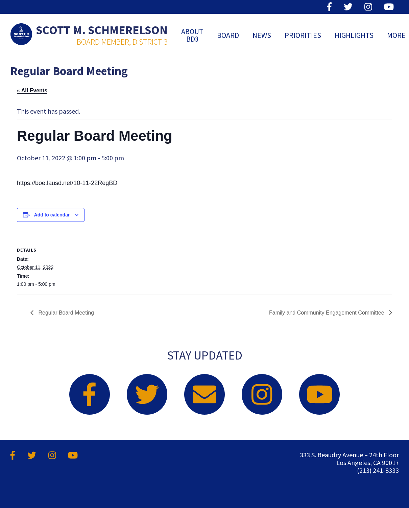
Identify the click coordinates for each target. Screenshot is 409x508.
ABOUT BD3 (192, 35)
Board (228, 35)
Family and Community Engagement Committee (327, 313)
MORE (396, 35)
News (261, 35)
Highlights (354, 35)
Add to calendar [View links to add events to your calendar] (52, 214)
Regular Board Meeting (65, 313)
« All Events (32, 90)
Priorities (303, 35)
